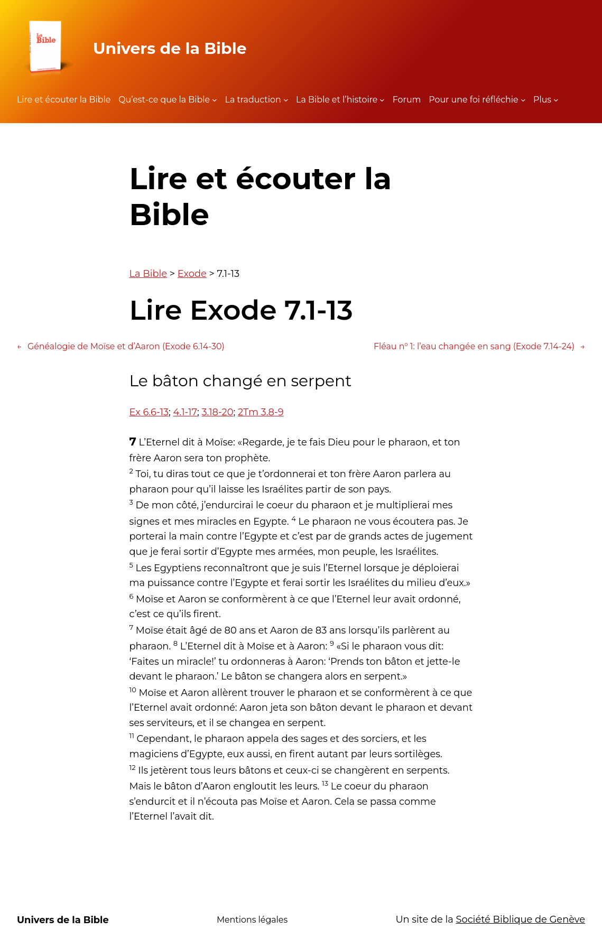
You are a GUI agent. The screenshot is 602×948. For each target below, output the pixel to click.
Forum (407, 100)
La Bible (148, 273)
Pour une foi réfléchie (473, 100)
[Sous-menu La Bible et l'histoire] (382, 100)
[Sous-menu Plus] (556, 100)
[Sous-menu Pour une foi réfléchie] (523, 100)
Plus (542, 100)
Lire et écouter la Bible (63, 100)
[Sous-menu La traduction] (286, 100)
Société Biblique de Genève (520, 919)
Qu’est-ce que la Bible (164, 100)
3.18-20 (218, 411)
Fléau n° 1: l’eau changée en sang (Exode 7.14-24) (479, 346)
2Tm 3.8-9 (261, 411)
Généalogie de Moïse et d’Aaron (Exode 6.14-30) (121, 346)
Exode (192, 273)
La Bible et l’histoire (336, 100)
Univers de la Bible (170, 48)
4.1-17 (185, 411)
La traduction (253, 100)
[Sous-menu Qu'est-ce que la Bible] (214, 100)
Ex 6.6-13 (149, 411)
